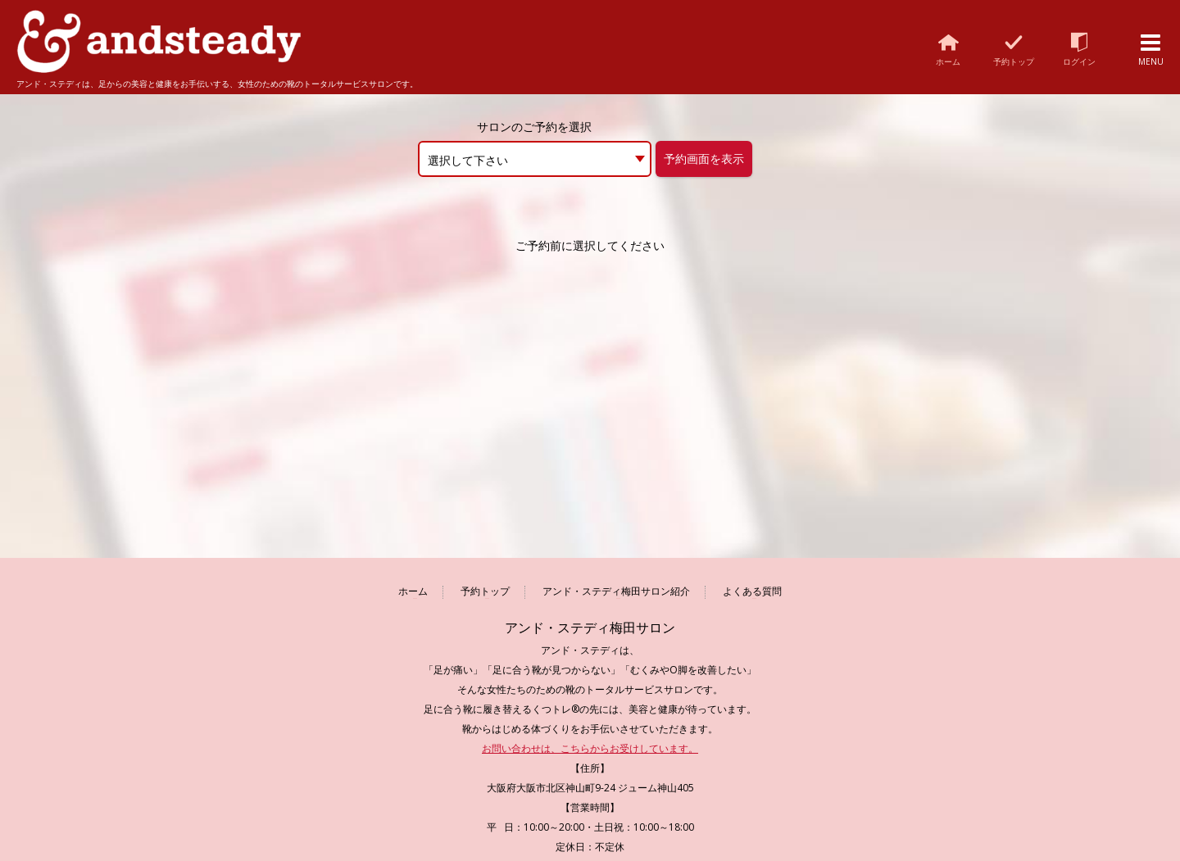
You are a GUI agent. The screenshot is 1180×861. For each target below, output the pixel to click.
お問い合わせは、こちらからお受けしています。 (590, 748)
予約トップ (485, 592)
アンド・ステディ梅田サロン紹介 (616, 592)
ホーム (413, 592)
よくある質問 (752, 592)
